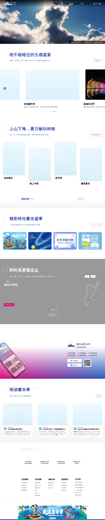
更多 (81, 199)
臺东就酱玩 (78, 485)
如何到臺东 (64, 485)
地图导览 (37, 487)
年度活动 (98, 60)
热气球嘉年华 (79, 487)
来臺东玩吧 (37, 482)
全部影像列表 (52, 314)
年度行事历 (24, 482)
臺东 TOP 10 (38, 485)
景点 (36, 490)
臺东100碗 (37, 495)
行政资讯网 (78, 482)
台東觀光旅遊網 (10, 3)
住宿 (36, 493)
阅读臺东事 (24, 490)
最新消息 (24, 485)
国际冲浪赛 (78, 490)
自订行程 (50, 487)
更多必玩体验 (96, 134)
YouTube (78, 492)
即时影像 (64, 482)
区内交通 (64, 487)
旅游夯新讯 (24, 487)
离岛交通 (64, 490)
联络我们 (78, 495)
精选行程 (50, 485)
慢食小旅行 (51, 482)
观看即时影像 (9, 304)
